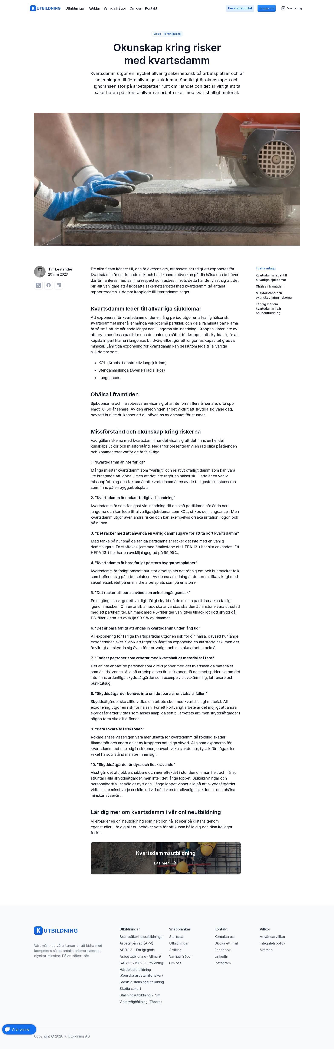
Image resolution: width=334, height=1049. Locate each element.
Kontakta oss (225, 937)
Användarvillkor (272, 937)
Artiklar (94, 8)
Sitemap (266, 950)
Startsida (176, 937)
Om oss (136, 8)
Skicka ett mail (226, 943)
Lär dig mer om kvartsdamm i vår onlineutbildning (268, 308)
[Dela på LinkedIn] (59, 285)
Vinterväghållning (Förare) (140, 1002)
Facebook (223, 950)
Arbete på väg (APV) (136, 943)
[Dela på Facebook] (48, 285)
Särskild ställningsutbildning (141, 982)
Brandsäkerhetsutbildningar (141, 937)
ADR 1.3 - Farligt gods (137, 950)
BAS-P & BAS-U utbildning (141, 963)
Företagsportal (240, 8)
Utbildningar (75, 8)
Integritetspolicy (272, 943)
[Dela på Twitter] (38, 285)
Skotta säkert (130, 988)
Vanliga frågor (115, 8)
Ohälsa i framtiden (270, 286)
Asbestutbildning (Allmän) (140, 956)
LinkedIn (221, 956)
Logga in (267, 8)
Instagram (223, 963)
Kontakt (151, 8)
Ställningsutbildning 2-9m (139, 995)
